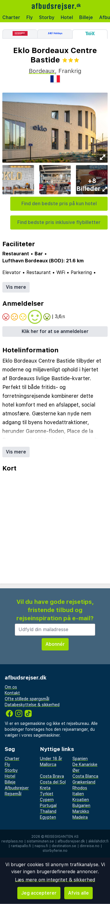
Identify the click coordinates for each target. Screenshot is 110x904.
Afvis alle (78, 893)
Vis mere (16, 287)
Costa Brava (52, 776)
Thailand (48, 811)
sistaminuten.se (40, 841)
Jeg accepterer (39, 893)
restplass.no (12, 841)
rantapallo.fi (21, 846)
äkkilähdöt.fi (98, 841)
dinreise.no (89, 846)
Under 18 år (51, 758)
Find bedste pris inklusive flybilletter (59, 222)
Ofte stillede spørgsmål (27, 698)
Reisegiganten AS (62, 837)
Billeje (86, 17)
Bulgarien (81, 805)
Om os (11, 687)
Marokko (80, 811)
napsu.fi (41, 846)
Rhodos (79, 788)
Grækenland (83, 782)
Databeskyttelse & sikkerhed (32, 704)
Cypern (47, 799)
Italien (78, 793)
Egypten (48, 817)
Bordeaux (42, 70)
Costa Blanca (85, 776)
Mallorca (48, 764)
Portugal (48, 805)
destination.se (64, 846)
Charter (11, 17)
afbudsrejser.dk (71, 841)
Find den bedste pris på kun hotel (59, 203)
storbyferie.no (55, 851)
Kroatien (80, 799)
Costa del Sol (53, 782)
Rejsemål (13, 793)
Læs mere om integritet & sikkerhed (55, 880)
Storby (47, 17)
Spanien (80, 758)
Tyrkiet (46, 793)
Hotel (67, 17)
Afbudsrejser (17, 788)
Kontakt (12, 693)
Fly (29, 17)
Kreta (45, 788)
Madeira (80, 817)
